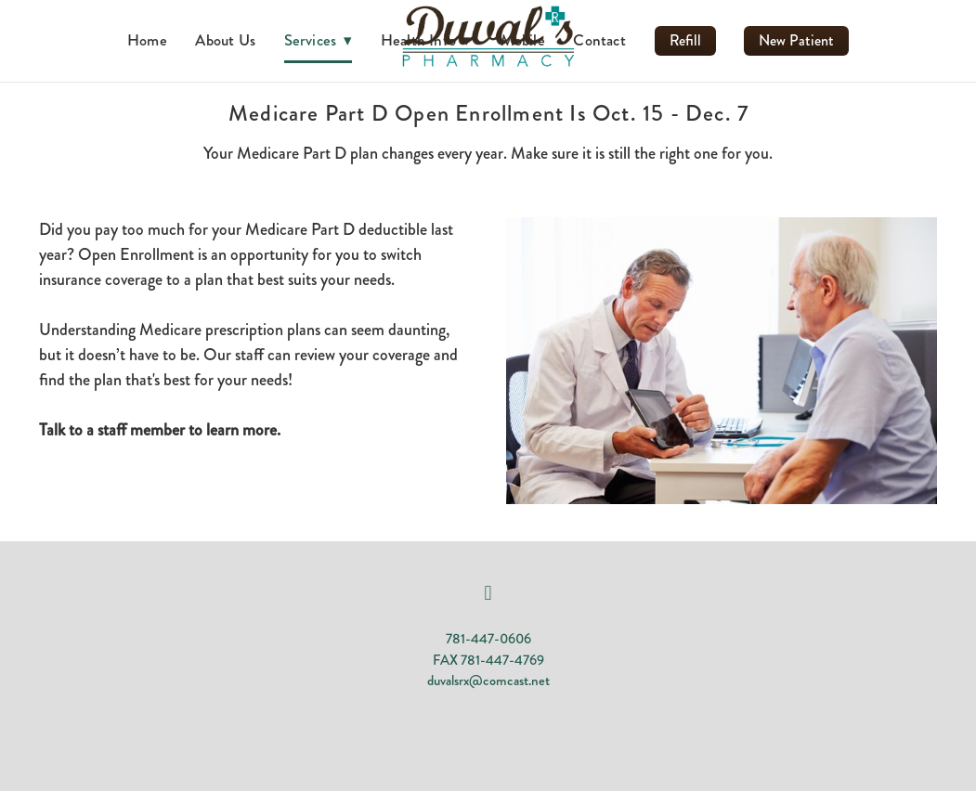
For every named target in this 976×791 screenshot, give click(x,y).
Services (318, 40)
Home (147, 40)
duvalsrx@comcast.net (488, 680)
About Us (225, 40)
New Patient (796, 40)
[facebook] (488, 593)
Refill (685, 40)
